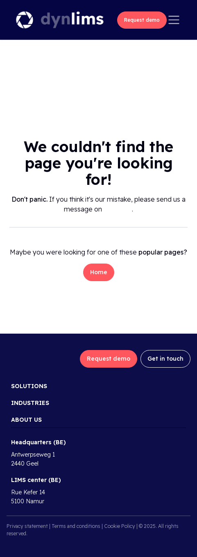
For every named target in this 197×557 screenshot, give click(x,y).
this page (118, 209)
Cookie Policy (119, 526)
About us (26, 419)
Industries (30, 403)
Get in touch (165, 358)
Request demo (142, 20)
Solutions (29, 386)
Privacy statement (27, 526)
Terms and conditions (76, 526)
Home (98, 272)
